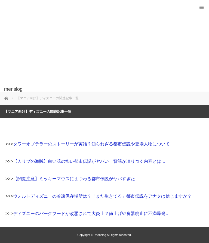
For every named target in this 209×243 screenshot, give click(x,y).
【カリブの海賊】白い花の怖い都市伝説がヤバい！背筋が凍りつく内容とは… (89, 161)
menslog (100, 234)
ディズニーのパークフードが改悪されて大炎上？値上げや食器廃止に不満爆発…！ (93, 213)
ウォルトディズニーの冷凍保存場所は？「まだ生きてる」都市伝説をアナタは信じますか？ (102, 196)
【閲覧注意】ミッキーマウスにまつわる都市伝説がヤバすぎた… (76, 178)
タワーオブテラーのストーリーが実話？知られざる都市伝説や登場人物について (91, 144)
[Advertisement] (96, 46)
